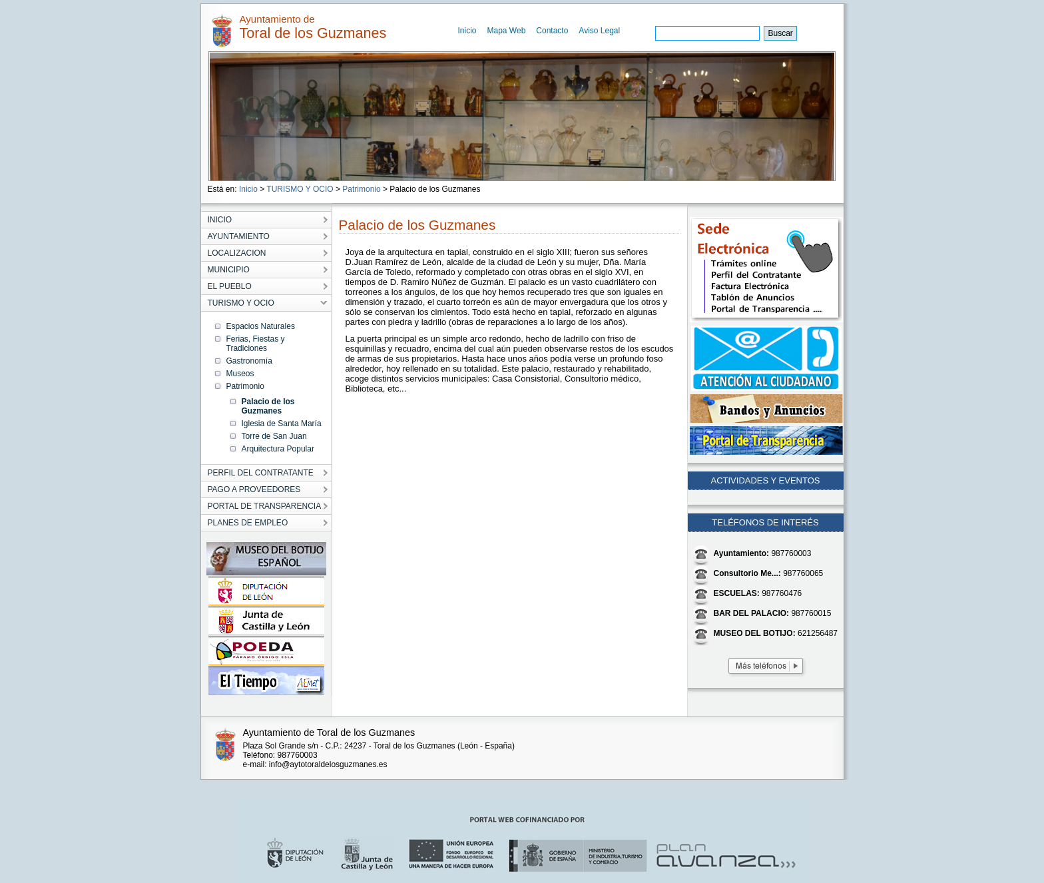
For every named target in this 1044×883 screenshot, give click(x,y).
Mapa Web (506, 30)
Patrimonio (361, 189)
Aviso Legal (599, 30)
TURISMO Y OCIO (299, 189)
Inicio (467, 30)
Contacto (552, 30)
